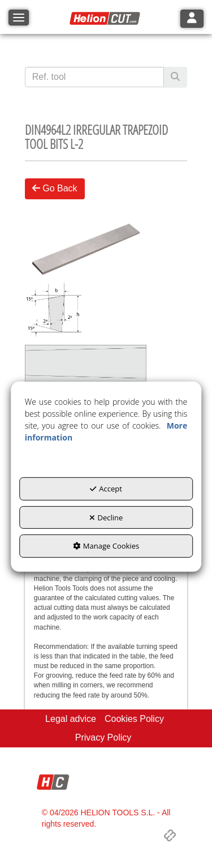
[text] (95, 77)
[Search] (175, 77)
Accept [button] (106, 489)
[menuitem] (70, 719)
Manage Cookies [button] (106, 546)
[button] (106, 19)
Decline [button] (106, 517)
